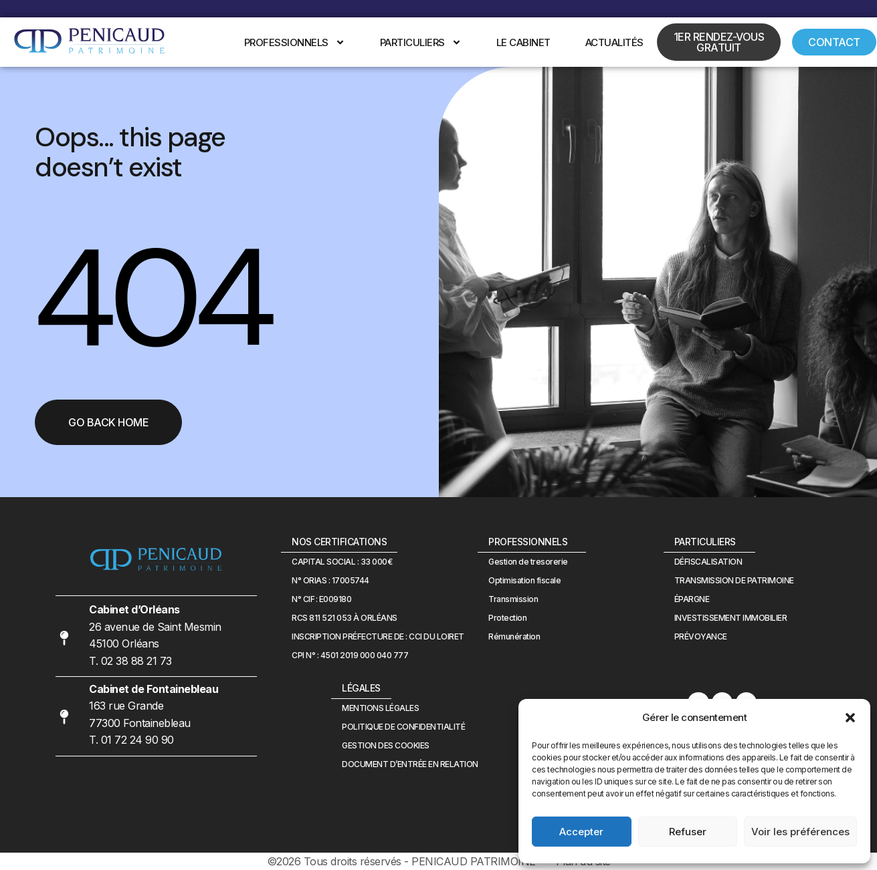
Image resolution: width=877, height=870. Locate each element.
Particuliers (421, 42)
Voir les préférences (800, 831)
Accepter (581, 831)
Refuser (687, 831)
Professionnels (294, 42)
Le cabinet (523, 42)
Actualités (614, 42)
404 (152, 298)
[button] (850, 717)
